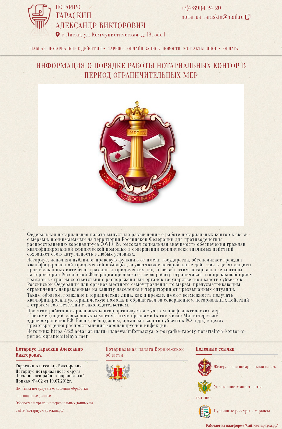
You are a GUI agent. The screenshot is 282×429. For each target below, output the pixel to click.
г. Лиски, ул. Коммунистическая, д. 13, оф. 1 (111, 35)
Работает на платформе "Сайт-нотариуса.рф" (242, 425)
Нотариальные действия (75, 48)
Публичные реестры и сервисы (234, 411)
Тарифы (116, 48)
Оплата (230, 48)
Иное (212, 48)
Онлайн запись (143, 48)
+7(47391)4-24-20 (201, 8)
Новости (172, 48)
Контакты (193, 48)
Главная (37, 48)
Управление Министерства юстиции (229, 390)
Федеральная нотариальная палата (237, 367)
